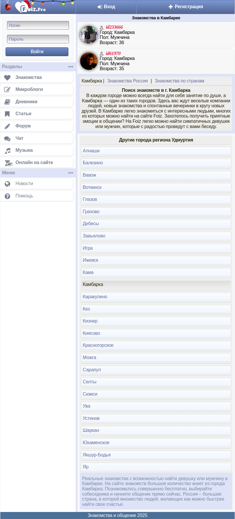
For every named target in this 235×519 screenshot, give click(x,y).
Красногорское (98, 345)
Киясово (91, 333)
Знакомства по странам (179, 80)
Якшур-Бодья (97, 454)
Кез (86, 308)
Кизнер (90, 320)
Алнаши (91, 150)
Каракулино (95, 296)
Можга (89, 357)
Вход (106, 6)
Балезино (93, 162)
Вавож (89, 175)
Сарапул (92, 369)
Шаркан (91, 430)
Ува (86, 406)
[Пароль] (38, 39)
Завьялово (94, 235)
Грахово (91, 211)
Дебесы (91, 223)
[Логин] (38, 25)
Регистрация (185, 6)
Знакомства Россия (127, 80)
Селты (89, 381)
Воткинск (92, 187)
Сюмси (90, 394)
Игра (88, 248)
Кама (88, 272)
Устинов (91, 418)
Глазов (90, 199)
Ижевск (90, 260)
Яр (86, 466)
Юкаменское (96, 442)
